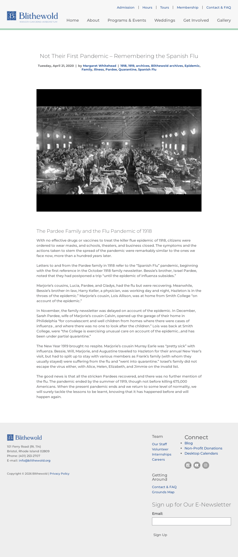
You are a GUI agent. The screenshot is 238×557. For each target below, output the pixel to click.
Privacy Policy (59, 473)
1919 (131, 66)
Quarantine (127, 69)
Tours (164, 7)
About (93, 20)
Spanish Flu (147, 69)
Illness (99, 69)
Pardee (111, 69)
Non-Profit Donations (203, 448)
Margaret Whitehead (99, 66)
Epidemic (192, 66)
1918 (123, 66)
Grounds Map (163, 492)
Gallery (224, 20)
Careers (158, 459)
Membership (187, 7)
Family (87, 69)
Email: (157, 513)
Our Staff (159, 444)
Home (72, 20)
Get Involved (196, 20)
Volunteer (160, 449)
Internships (161, 454)
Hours (147, 7)
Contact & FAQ (218, 7)
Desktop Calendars (201, 453)
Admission (126, 7)
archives (142, 66)
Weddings (164, 20)
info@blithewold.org (34, 460)
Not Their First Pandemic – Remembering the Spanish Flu (119, 55)
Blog (189, 443)
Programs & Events (127, 20)
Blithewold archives (167, 66)
